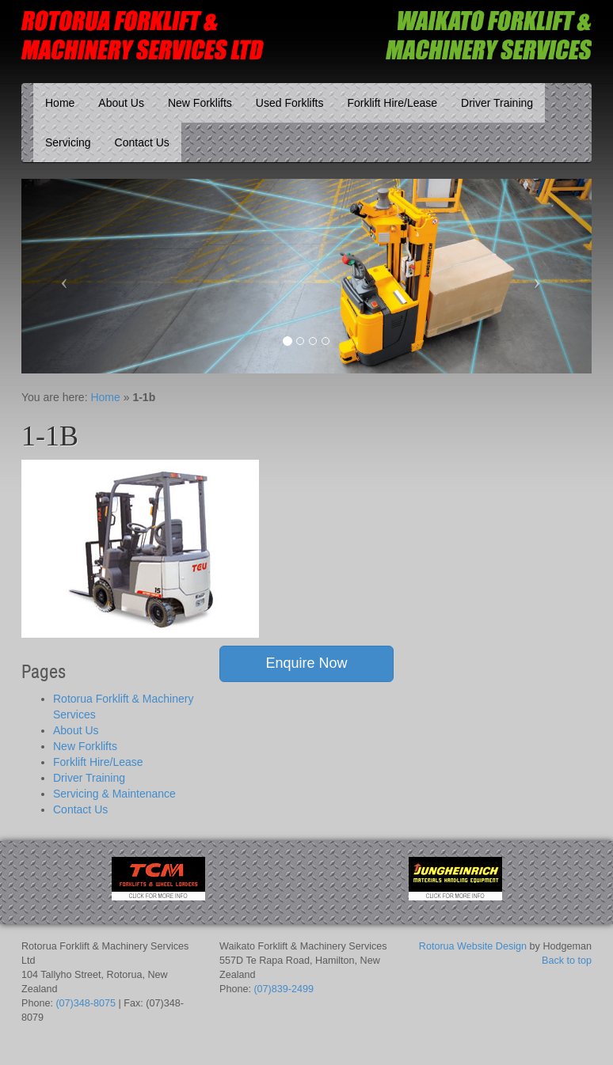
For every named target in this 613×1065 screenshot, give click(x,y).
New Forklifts (200, 103)
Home (59, 103)
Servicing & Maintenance (114, 793)
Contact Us (142, 142)
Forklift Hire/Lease (392, 103)
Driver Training (497, 103)
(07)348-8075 (85, 1003)
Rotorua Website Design (473, 946)
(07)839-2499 (283, 989)
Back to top (567, 960)
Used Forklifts (290, 103)
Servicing (68, 142)
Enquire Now (306, 663)
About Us (121, 103)
